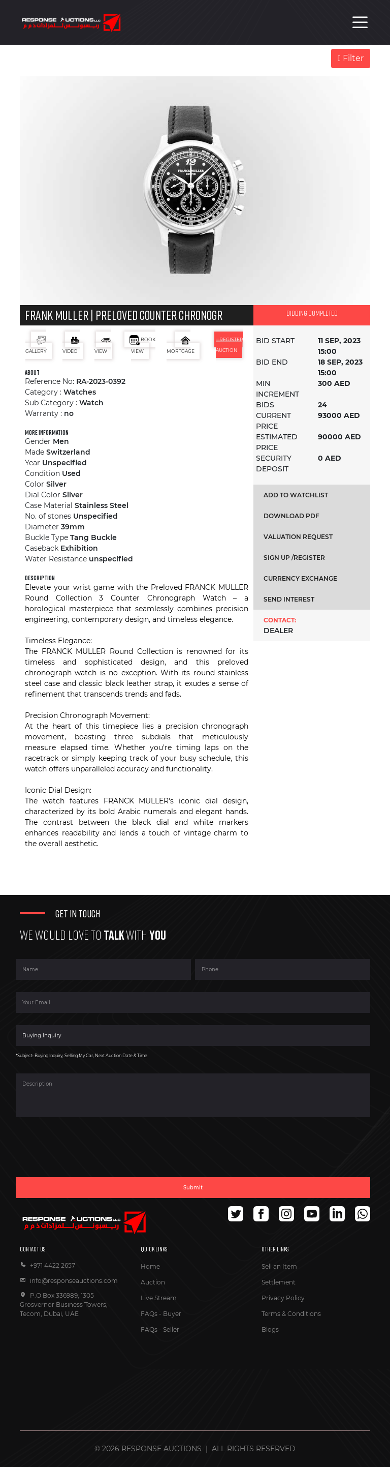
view (102, 344)
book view (142, 344)
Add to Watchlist (296, 495)
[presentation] (93, 1153)
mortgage (180, 344)
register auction (230, 345)
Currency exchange (300, 578)
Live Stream (159, 1298)
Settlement (279, 1282)
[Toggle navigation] (360, 22)
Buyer (172, 1314)
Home (150, 1266)
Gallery (36, 344)
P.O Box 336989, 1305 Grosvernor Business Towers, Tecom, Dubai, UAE (64, 1305)
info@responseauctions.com (69, 1280)
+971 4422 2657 (47, 1265)
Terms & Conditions (291, 1314)
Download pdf (291, 516)
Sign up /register (294, 557)
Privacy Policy (283, 1298)
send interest (289, 599)
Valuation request (298, 537)
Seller (171, 1329)
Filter (351, 58)
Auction (153, 1282)
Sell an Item (279, 1266)
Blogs (270, 1329)
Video (71, 344)
